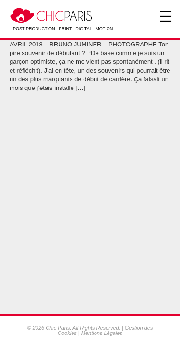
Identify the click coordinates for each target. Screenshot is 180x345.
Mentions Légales (101, 333)
